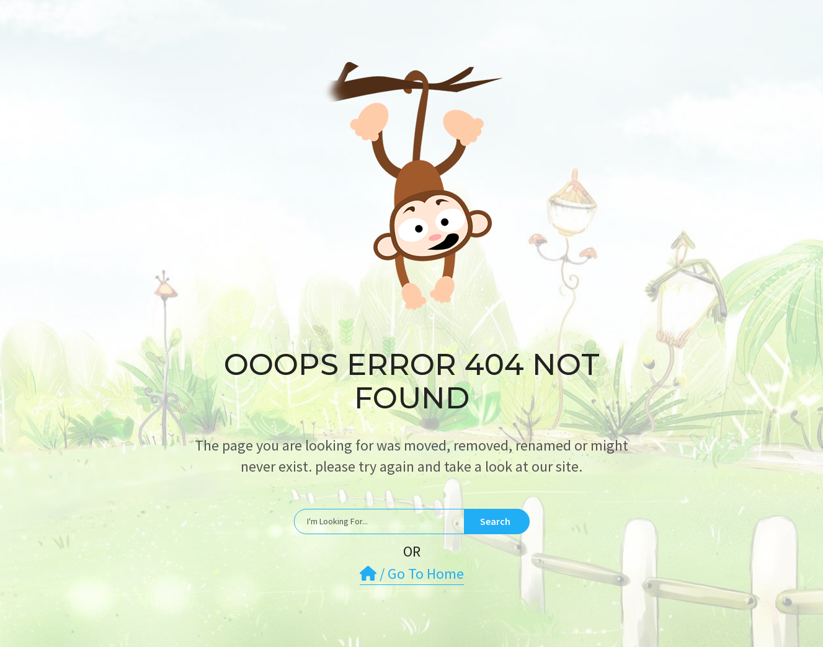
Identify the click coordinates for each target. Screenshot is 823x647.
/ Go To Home (412, 573)
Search (495, 521)
